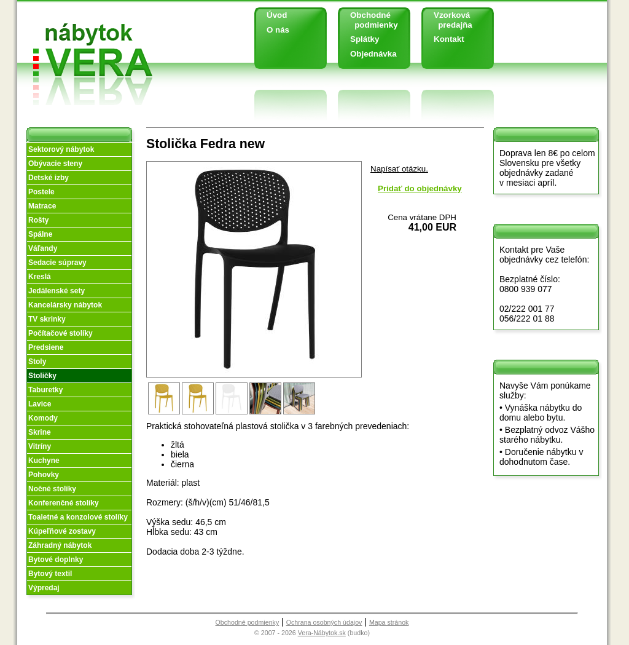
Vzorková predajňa (448, 20)
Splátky (364, 39)
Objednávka (373, 53)
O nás (278, 29)
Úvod (277, 15)
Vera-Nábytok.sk (322, 632)
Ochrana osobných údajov (324, 622)
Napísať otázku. (399, 168)
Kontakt (449, 39)
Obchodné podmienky (369, 20)
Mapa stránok (389, 622)
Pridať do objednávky (420, 188)
